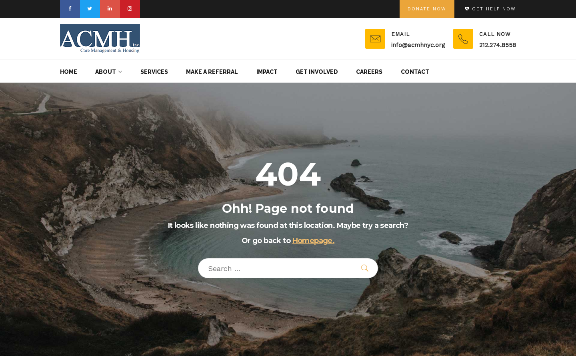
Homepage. (313, 240)
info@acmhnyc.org (418, 45)
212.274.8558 (497, 45)
